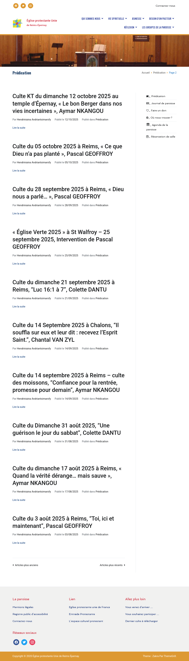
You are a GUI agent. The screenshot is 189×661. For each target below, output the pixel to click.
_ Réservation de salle (160, 136)
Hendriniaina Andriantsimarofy (34, 119)
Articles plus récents (111, 565)
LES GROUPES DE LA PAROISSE (156, 27)
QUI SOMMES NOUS (90, 18)
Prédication (102, 119)
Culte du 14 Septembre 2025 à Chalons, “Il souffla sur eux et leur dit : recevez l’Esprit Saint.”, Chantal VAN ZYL (66, 332)
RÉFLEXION (129, 27)
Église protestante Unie (42, 20)
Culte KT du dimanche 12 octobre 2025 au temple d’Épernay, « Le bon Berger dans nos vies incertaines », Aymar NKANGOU (67, 103)
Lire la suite (19, 127)
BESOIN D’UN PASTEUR (160, 18)
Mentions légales (23, 607)
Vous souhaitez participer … (142, 614)
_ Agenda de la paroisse (157, 127)
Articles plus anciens (26, 565)
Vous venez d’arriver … (139, 607)
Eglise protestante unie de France (89, 607)
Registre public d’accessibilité (30, 614)
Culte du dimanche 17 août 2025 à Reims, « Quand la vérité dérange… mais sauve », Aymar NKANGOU (67, 475)
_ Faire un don (156, 110)
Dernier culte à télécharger (141, 621)
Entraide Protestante (82, 614)
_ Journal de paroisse (160, 103)
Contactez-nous (165, 5)
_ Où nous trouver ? (159, 117)
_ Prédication (155, 96)
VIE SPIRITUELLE (116, 18)
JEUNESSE (136, 18)
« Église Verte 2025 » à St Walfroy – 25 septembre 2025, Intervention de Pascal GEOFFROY (63, 239)
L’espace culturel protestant (86, 621)
